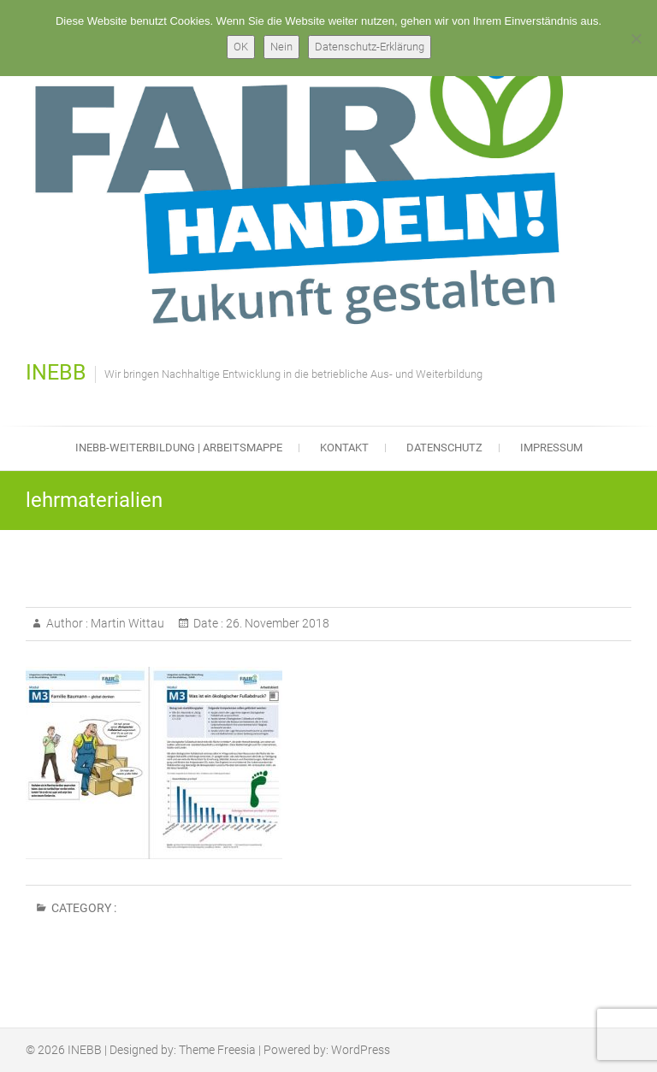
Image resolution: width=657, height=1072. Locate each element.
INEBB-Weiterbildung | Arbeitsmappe (178, 447)
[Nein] (635, 38)
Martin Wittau (126, 623)
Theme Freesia (217, 1050)
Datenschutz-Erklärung (369, 46)
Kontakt (344, 447)
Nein (281, 46)
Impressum (551, 447)
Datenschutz (444, 447)
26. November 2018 (276, 623)
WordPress (360, 1050)
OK (241, 46)
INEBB (56, 372)
